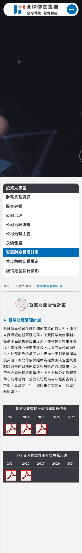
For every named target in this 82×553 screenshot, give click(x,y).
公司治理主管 (18, 233)
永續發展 (14, 243)
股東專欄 (14, 206)
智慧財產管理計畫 (22, 252)
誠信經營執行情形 (22, 270)
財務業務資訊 (18, 197)
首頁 (6, 286)
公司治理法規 (18, 224)
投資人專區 (16, 188)
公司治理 (14, 215)
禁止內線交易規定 (22, 261)
